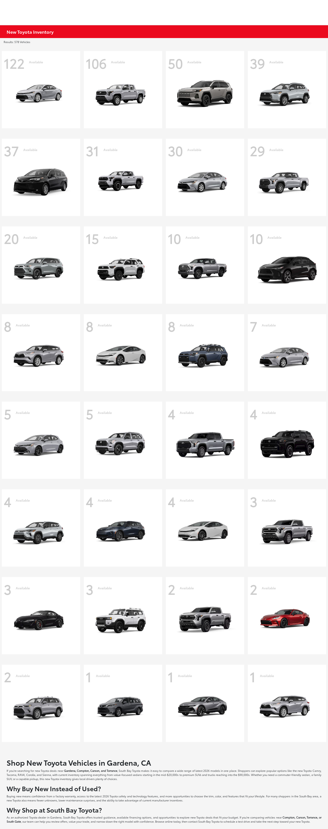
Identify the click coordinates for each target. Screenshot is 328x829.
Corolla (30, 775)
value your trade (79, 821)
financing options (140, 817)
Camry (317, 771)
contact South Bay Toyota (204, 821)
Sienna (46, 775)
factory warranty (66, 796)
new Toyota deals (46, 771)
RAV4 (21, 775)
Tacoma (11, 775)
